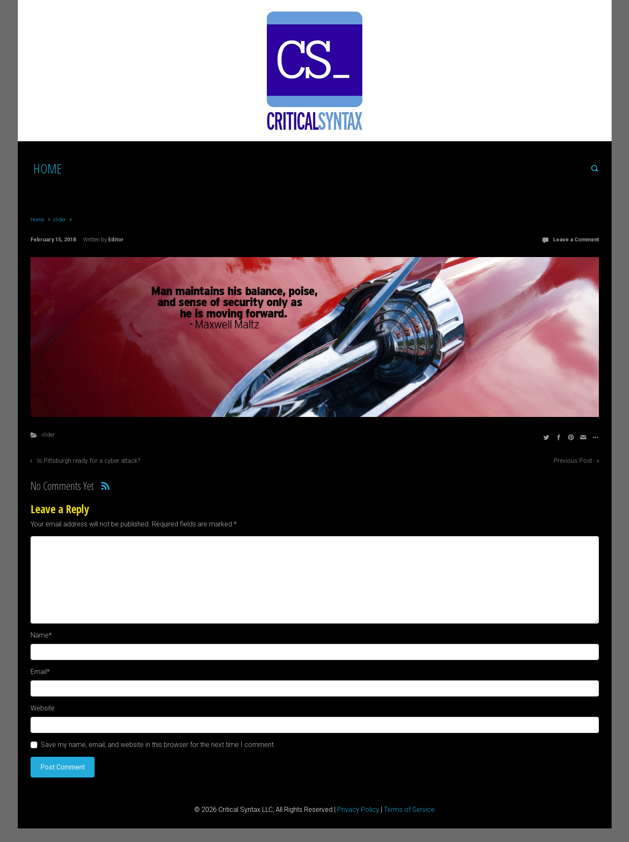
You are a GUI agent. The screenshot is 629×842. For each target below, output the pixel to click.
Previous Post (573, 460)
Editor (116, 239)
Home (37, 219)
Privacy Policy (358, 810)
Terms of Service (409, 810)
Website (43, 708)
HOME (48, 168)
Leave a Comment (576, 239)
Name (41, 635)
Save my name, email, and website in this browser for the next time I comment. (158, 745)
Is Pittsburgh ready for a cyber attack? (88, 460)
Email (40, 672)
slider (59, 219)
